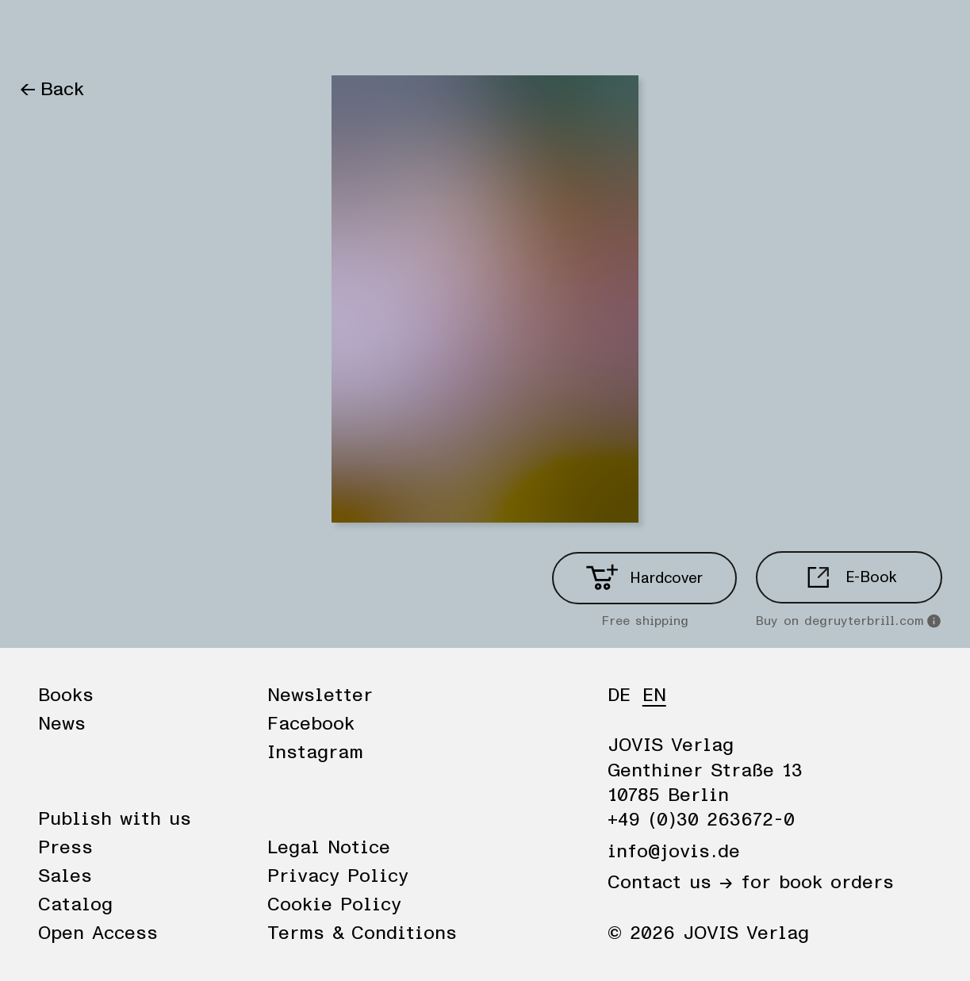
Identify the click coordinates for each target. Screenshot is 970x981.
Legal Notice (328, 847)
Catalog (75, 904)
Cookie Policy (334, 904)
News (116, 33)
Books (46, 33)
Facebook (311, 724)
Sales (65, 876)
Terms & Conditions (362, 933)
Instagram (315, 752)
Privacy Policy (337, 876)
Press (65, 847)
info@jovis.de (674, 851)
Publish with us (114, 819)
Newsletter (320, 695)
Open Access (98, 933)
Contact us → (670, 882)
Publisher (199, 33)
